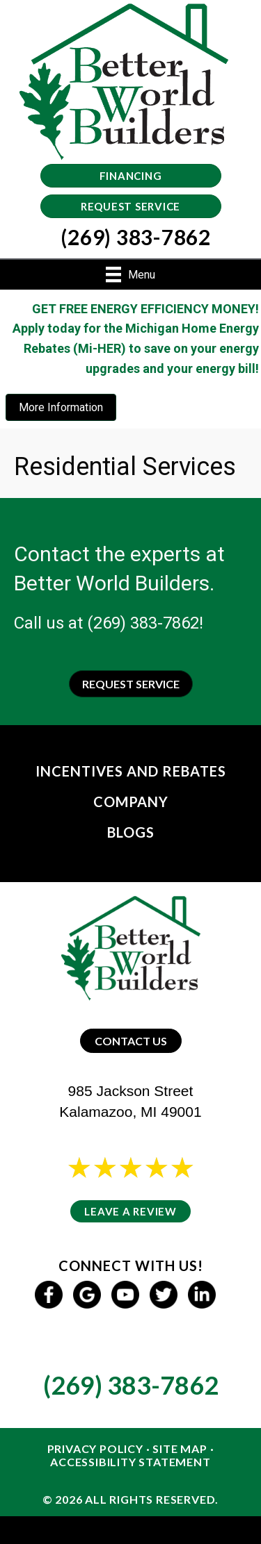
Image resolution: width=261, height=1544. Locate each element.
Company (130, 801)
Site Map (179, 1448)
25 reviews (143, 1186)
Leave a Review (130, 1211)
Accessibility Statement (130, 1461)
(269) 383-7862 (143, 623)
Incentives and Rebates (130, 771)
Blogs (131, 832)
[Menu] (130, 274)
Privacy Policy (95, 1448)
